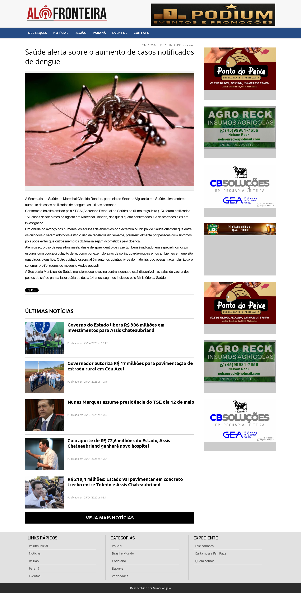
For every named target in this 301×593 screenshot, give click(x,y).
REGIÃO (81, 33)
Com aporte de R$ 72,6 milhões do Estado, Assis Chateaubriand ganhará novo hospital (119, 443)
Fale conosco (204, 546)
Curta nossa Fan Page (210, 553)
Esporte (117, 568)
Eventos (35, 576)
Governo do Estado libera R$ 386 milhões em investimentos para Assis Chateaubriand (116, 327)
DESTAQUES (37, 33)
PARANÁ (99, 33)
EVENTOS (119, 33)
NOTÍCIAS (60, 33)
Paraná (34, 568)
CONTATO (141, 33)
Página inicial (38, 546)
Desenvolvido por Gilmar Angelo (150, 588)
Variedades (120, 576)
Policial (117, 546)
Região (34, 561)
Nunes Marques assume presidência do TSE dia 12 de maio (131, 402)
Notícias (35, 553)
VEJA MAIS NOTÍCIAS (110, 517)
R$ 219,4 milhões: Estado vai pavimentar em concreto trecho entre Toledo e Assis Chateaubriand (125, 481)
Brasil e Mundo (123, 553)
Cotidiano (119, 561)
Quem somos (204, 561)
